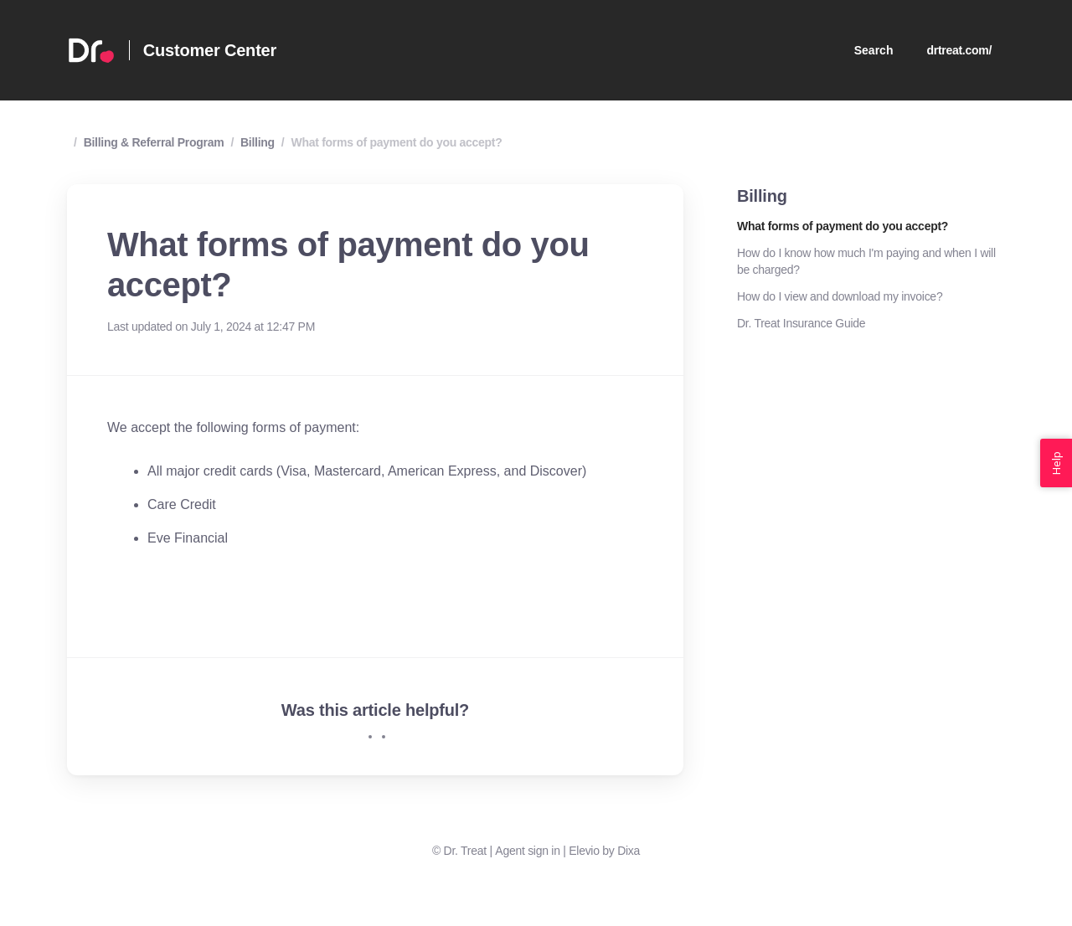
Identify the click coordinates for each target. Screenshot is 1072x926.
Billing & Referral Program (154, 142)
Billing (257, 142)
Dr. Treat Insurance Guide (801, 323)
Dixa (628, 850)
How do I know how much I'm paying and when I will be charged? (866, 261)
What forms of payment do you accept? (396, 142)
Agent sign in (527, 850)
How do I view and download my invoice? (839, 296)
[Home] (91, 50)
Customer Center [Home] (209, 50)
